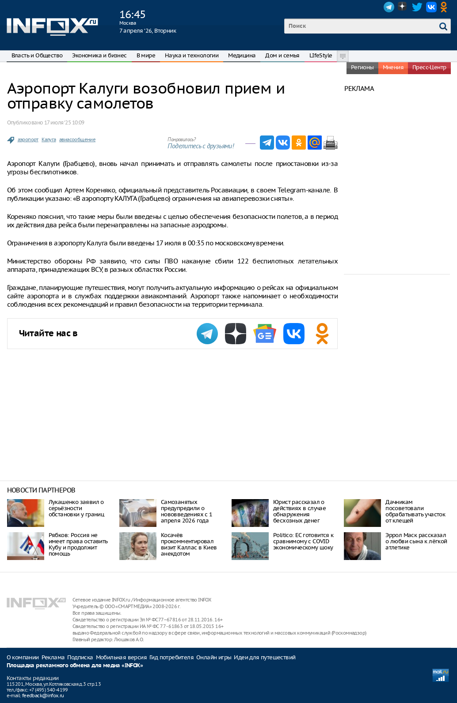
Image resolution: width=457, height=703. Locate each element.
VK (431, 7)
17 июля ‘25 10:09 (64, 122)
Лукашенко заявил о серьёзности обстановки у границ (76, 508)
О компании (23, 657)
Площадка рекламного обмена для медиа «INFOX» (75, 665)
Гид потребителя (171, 657)
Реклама (53, 657)
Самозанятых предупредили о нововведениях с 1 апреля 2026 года (187, 511)
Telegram (389, 7)
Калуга (49, 139)
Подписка (80, 657)
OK (445, 7)
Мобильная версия (121, 657)
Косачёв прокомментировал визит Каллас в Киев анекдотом (189, 544)
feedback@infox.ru (43, 695)
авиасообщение (77, 139)
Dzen (403, 7)
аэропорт (28, 139)
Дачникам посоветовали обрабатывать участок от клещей (415, 511)
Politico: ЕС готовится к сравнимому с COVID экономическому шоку (303, 541)
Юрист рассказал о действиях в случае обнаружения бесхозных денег (299, 511)
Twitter (417, 7)
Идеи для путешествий (264, 657)
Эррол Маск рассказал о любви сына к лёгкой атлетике (416, 541)
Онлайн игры (213, 657)
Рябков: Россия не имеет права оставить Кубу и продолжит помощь (78, 544)
